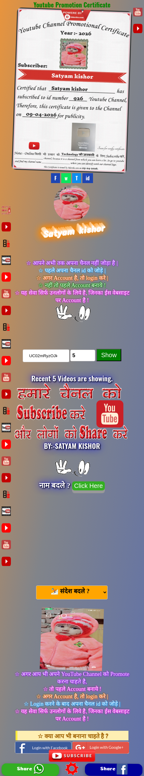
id (88, 178)
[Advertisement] (71, 536)
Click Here (88, 485)
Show (109, 355)
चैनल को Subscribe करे (72, 331)
